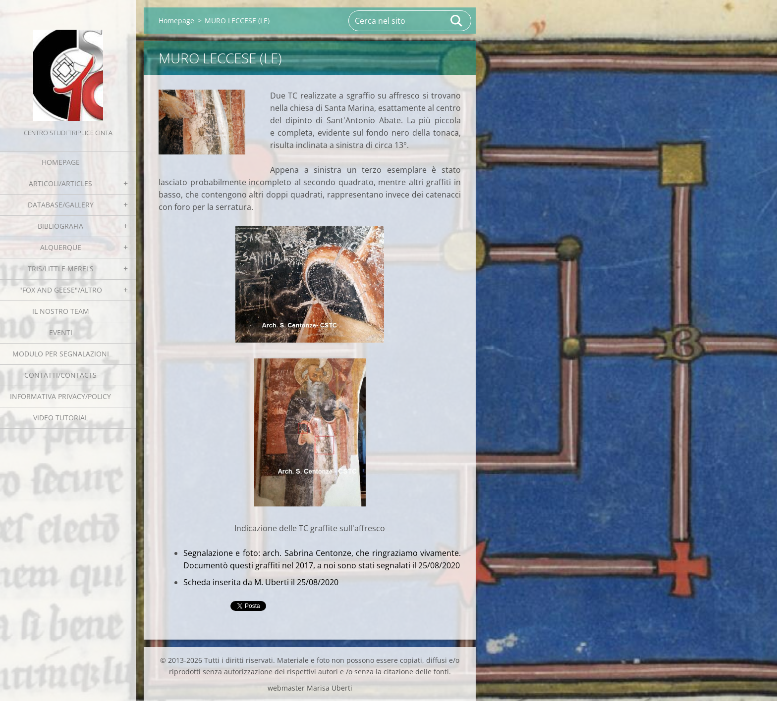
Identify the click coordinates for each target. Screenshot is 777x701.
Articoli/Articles (60, 183)
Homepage (61, 162)
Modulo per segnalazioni (60, 353)
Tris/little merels (61, 268)
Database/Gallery (61, 204)
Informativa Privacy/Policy (60, 396)
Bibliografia (60, 226)
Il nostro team (60, 311)
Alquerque (60, 247)
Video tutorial (60, 417)
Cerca (456, 20)
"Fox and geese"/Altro (60, 290)
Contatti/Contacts (60, 375)
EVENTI (60, 332)
